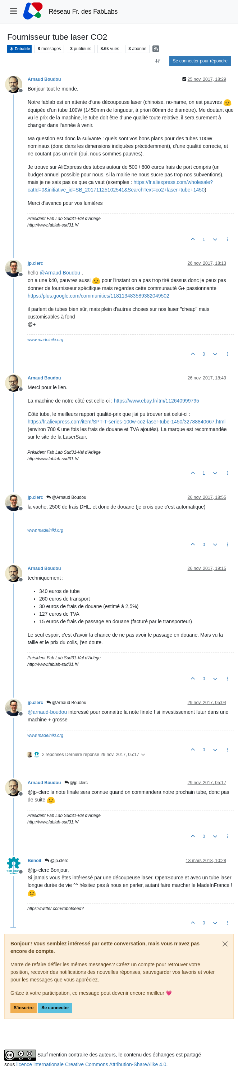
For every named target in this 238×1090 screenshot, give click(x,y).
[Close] (225, 944)
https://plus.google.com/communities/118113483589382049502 (98, 296)
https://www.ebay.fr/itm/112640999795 (156, 401)
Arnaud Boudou (44, 79)
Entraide (19, 49)
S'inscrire (23, 1007)
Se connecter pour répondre (200, 60)
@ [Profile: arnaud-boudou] (47, 712)
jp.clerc (35, 263)
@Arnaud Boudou (66, 497)
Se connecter (55, 1007)
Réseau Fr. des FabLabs (83, 11)
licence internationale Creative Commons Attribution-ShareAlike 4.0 (91, 1064)
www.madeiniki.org (45, 339)
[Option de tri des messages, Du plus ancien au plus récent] (158, 61)
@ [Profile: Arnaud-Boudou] (60, 273)
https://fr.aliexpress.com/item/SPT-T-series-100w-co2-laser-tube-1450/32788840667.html (126, 422)
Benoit (34, 860)
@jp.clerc (76, 782)
